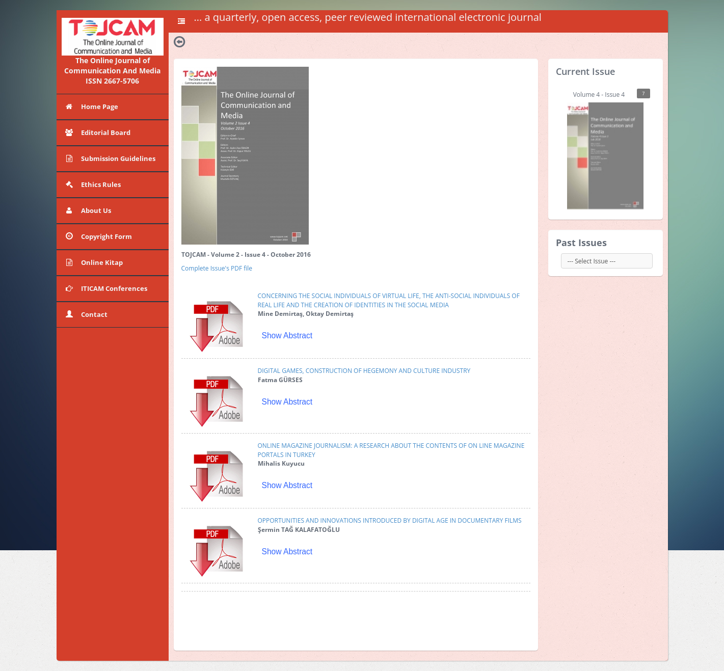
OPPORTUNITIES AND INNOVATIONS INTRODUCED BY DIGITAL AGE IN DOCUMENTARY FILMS (390, 520)
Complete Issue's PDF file (217, 268)
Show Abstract (287, 335)
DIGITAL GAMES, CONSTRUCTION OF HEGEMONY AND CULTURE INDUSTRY (364, 370)
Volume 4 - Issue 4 (608, 149)
